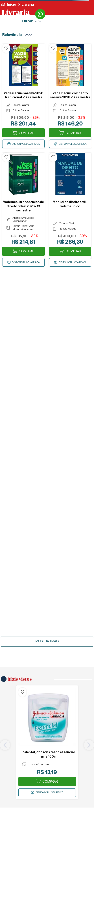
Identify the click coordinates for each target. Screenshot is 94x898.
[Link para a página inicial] (8, 4)
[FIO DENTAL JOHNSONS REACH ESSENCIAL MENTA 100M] (47, 742)
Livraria (28, 4)
